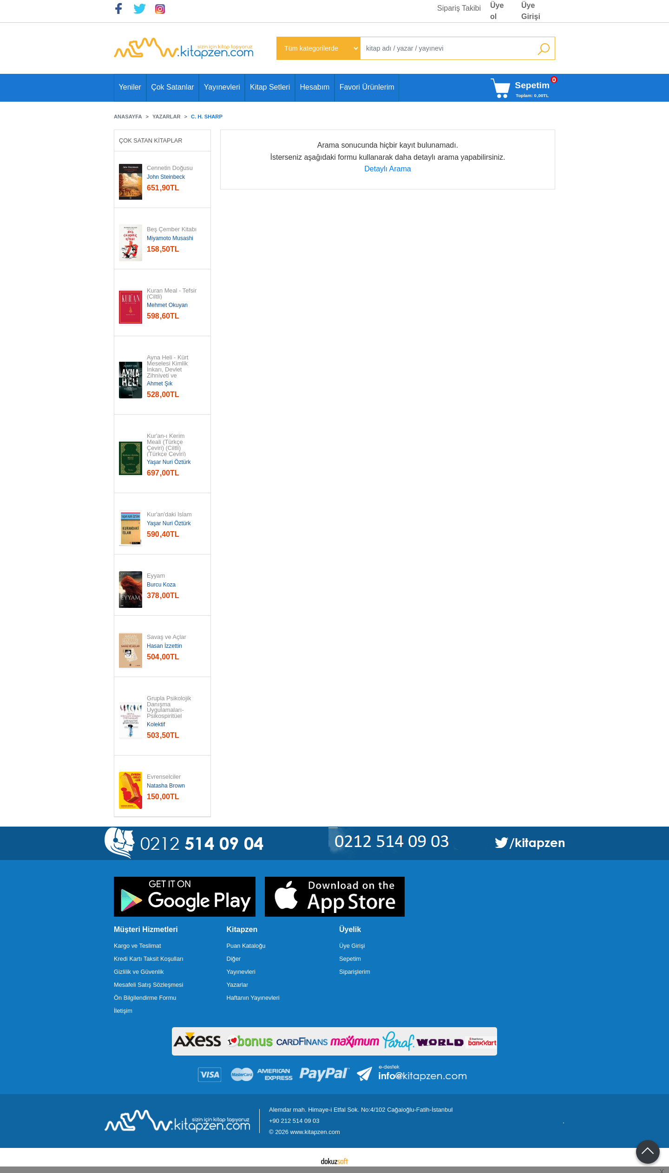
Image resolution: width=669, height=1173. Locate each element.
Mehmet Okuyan (167, 305)
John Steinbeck (166, 177)
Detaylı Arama (387, 169)
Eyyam (156, 576)
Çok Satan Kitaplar (151, 140)
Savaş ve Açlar (166, 637)
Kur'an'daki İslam (169, 515)
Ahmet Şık (159, 383)
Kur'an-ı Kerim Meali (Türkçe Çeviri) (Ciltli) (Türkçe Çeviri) (166, 445)
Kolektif (156, 724)
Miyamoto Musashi (170, 238)
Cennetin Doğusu (170, 168)
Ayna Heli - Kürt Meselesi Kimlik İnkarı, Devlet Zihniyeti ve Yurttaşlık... (168, 369)
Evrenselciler (164, 777)
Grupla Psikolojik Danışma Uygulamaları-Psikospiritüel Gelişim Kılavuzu (170, 710)
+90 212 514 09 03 (294, 1120)
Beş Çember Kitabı (172, 230)
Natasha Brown (166, 785)
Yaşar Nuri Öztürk (168, 462)
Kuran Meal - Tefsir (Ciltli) (172, 294)
